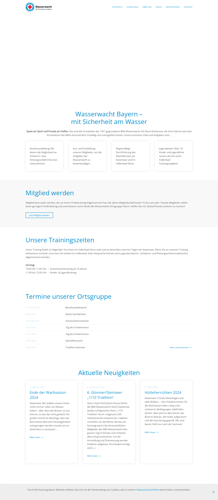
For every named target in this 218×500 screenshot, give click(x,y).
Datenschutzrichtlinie (147, 489)
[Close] (214, 492)
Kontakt (188, 7)
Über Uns (147, 7)
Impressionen (173, 7)
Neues (159, 7)
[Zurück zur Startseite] (39, 7)
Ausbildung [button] (132, 7)
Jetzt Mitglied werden (39, 215)
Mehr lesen (35, 437)
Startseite (117, 7)
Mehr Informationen (179, 347)
